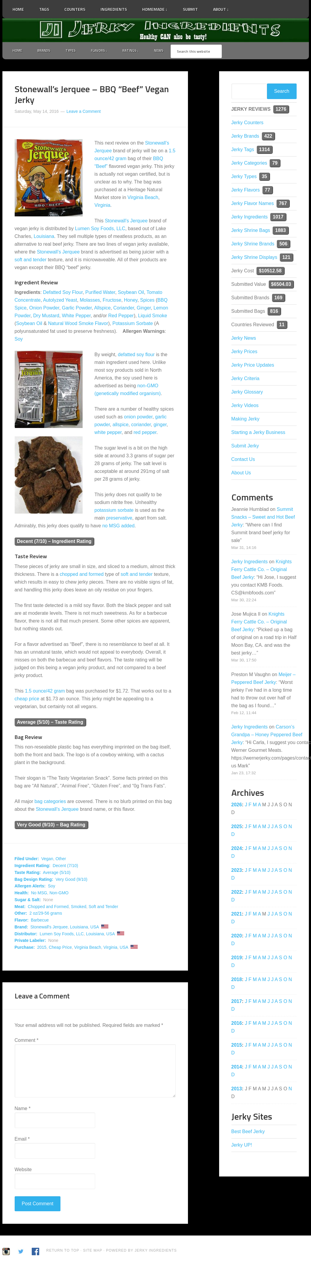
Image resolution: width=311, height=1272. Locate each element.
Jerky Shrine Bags (250, 231)
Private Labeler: (30, 941)
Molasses (90, 301)
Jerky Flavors (245, 191)
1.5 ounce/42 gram (45, 692)
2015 (41, 948)
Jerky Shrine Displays (254, 258)
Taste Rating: (28, 873)
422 (268, 137)
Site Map (93, 1252)
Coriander (123, 309)
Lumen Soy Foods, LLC (100, 229)
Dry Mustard (46, 316)
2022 (236, 893)
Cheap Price (60, 948)
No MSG (39, 894)
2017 (236, 1002)
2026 (236, 805)
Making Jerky (245, 420)
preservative (119, 519)
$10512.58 (270, 271)
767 (283, 204)
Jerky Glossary (247, 393)
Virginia (102, 206)
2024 (236, 849)
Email (22, 1140)
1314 (264, 150)
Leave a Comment (83, 112)
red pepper (145, 433)
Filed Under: (27, 860)
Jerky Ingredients (155, 30)
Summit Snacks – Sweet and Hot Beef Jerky (263, 518)
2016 (236, 1024)
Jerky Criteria (245, 379)
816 (274, 312)
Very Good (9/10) (71, 880)
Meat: (20, 907)
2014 (236, 1068)
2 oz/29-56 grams (45, 914)
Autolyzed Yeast (60, 301)
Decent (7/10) (65, 866)
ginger (160, 425)
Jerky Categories (249, 164)
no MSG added (118, 526)
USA (94, 928)
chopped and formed (82, 575)
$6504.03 (281, 285)
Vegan (47, 860)
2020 (236, 936)
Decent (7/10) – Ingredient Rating (54, 542)
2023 (236, 871)
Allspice (102, 309)
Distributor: (26, 935)
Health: (22, 894)
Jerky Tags (242, 150)
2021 (236, 915)
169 (278, 298)
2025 (236, 827)
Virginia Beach (143, 198)
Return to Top (62, 1252)
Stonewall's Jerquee (49, 928)
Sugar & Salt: (28, 900)
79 (274, 164)
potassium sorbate (114, 511)
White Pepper (76, 316)
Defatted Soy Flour (63, 293)
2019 (236, 958)
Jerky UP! (241, 1146)
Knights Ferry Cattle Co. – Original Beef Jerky (261, 570)
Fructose (112, 301)
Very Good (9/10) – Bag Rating (51, 826)
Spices (147, 301)
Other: (21, 914)
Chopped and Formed (48, 907)
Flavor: (22, 921)
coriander (141, 425)
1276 (281, 110)
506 (283, 245)
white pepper (108, 433)
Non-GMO (59, 894)
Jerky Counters (247, 123)
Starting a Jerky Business (258, 433)
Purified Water (100, 293)
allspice (120, 425)
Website (23, 1170)
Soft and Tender (103, 907)
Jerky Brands (245, 137)
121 (286, 258)
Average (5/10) (56, 873)
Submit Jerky (245, 447)
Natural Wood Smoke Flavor (78, 324)
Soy (19, 340)
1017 (278, 218)
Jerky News (243, 339)
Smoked (78, 907)
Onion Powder (44, 309)
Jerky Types (244, 177)
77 (267, 191)
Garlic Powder (77, 309)
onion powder (138, 418)
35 (264, 177)
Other (60, 860)
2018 (236, 980)
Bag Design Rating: (34, 880)
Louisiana (44, 237)
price (34, 699)
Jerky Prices (244, 352)
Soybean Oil (131, 293)
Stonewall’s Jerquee (126, 221)
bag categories (50, 802)
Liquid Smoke (152, 316)
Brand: (21, 928)
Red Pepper (121, 316)
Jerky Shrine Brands (252, 245)
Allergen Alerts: (30, 887)
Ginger (144, 309)
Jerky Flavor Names (252, 204)
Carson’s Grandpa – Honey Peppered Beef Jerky (267, 735)
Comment (27, 1041)
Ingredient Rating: (33, 866)
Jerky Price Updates (252, 366)
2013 (236, 1089)
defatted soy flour (136, 355)
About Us (241, 473)
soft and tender (31, 260)
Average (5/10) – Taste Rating (50, 723)
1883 (280, 231)
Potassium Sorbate (132, 324)
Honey (130, 301)
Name (23, 1109)
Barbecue (40, 921)
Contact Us (243, 460)
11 (282, 325)
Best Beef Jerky (248, 1132)
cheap (21, 699)
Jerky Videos (245, 406)
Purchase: (25, 948)
